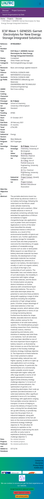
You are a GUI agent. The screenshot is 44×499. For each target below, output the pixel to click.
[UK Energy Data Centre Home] (7, 4)
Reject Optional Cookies (22, 493)
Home (2, 18)
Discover (5, 10)
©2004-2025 (38, 468)
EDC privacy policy (22, 496)
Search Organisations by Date (13, 14)
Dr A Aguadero (26, 153)
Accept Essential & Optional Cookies (22, 489)
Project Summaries (19, 10)
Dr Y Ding (24, 160)
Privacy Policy (38, 465)
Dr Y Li (23, 170)
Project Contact (26, 177)
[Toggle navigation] (40, 4)
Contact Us (39, 461)
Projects (10, 18)
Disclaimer (39, 463)
